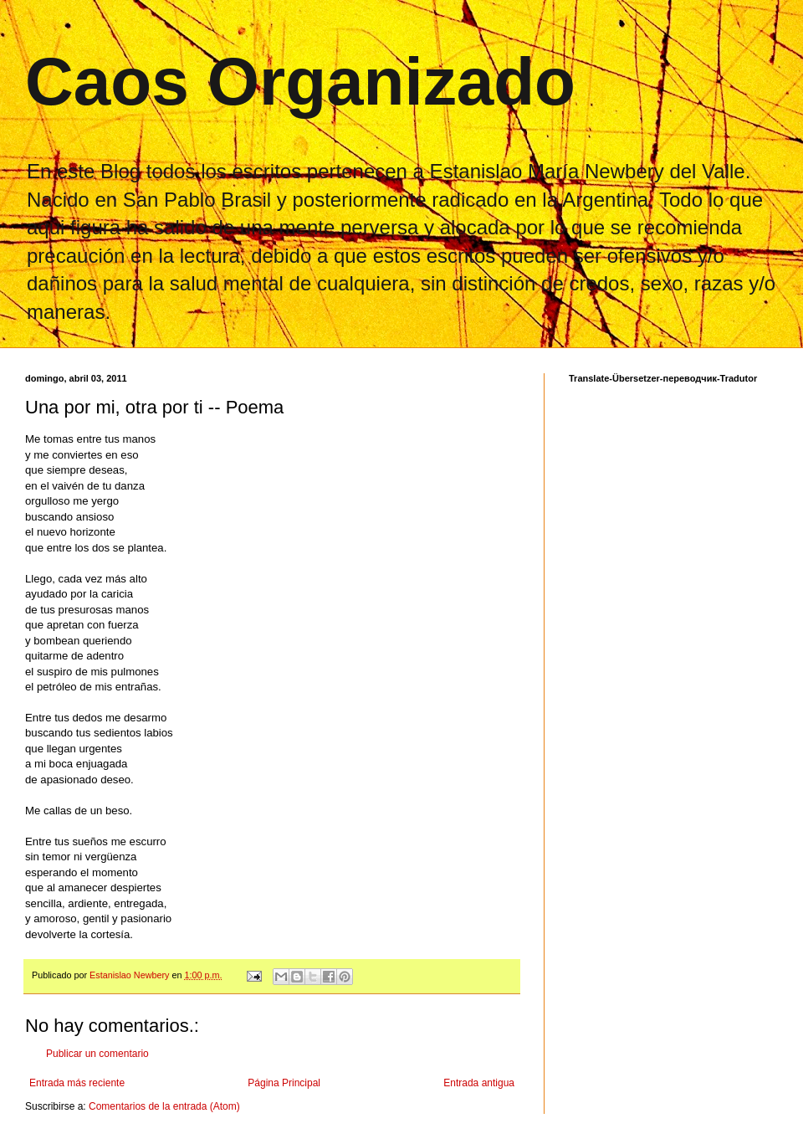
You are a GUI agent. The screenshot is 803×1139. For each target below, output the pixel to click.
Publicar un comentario (97, 1053)
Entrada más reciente (77, 1083)
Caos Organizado (300, 81)
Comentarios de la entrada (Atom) (164, 1106)
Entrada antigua (478, 1083)
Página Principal (284, 1083)
